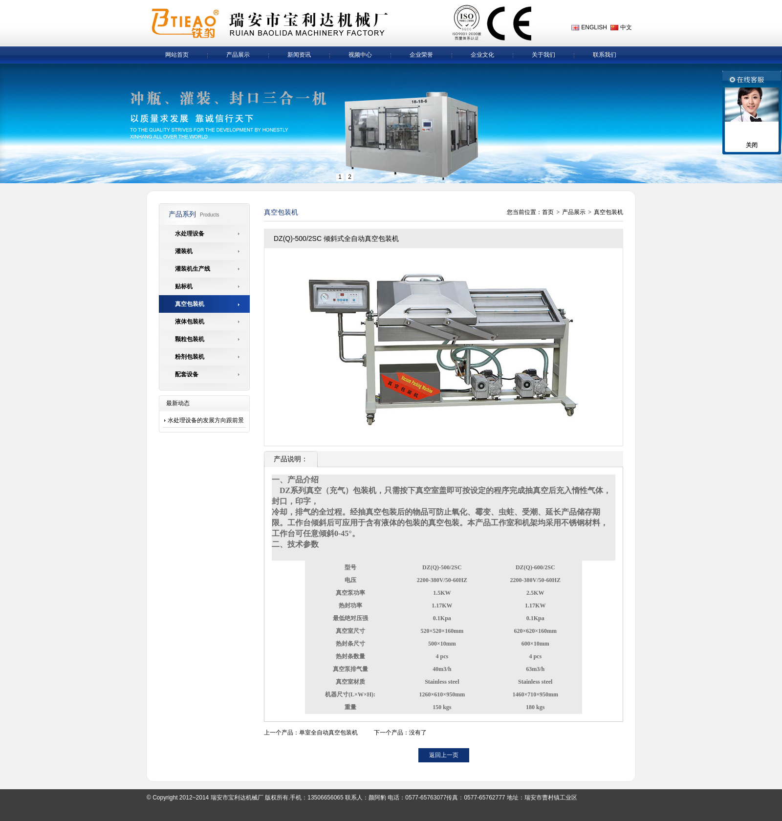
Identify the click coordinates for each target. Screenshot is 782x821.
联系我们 (604, 54)
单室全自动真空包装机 (328, 732)
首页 (548, 212)
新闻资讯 (299, 54)
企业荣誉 (421, 54)
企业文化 (482, 54)
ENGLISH (594, 27)
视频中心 (360, 54)
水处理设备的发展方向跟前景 (206, 420)
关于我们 (543, 54)
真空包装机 (608, 212)
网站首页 (177, 54)
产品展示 (238, 54)
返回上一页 (443, 755)
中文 (626, 27)
